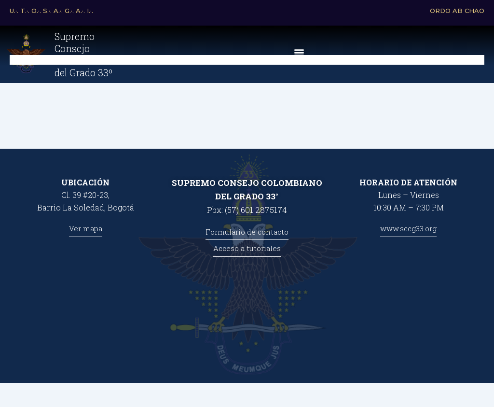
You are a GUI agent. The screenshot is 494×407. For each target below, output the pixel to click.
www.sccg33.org (408, 228)
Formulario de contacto (247, 232)
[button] (299, 57)
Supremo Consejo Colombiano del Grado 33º (82, 59)
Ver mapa (85, 228)
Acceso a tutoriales (247, 248)
